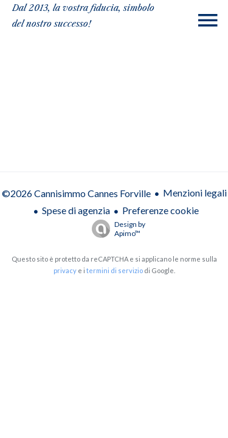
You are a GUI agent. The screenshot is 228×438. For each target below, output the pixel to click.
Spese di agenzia (76, 210)
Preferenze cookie (160, 210)
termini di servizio (114, 270)
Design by (115, 229)
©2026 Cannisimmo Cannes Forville (76, 193)
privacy (65, 270)
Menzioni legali (195, 192)
